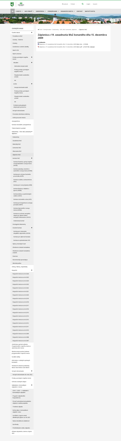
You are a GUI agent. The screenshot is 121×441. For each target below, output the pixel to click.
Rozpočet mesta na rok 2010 (21, 330)
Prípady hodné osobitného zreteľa (21, 76)
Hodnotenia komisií (18, 221)
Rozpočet (22, 270)
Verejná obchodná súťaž (21, 87)
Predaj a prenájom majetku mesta (22, 58)
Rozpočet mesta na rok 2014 (21, 316)
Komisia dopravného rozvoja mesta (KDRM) (21, 209)
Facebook (65, 4)
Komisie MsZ (22, 158)
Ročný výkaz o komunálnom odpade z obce (20, 411)
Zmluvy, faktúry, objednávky (19, 267)
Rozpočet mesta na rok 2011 (21, 326)
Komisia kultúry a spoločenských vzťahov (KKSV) (22, 195)
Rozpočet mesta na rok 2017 (21, 305)
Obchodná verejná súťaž (21, 66)
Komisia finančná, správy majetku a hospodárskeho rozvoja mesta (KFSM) (22, 163)
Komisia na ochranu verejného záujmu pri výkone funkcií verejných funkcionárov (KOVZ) (22, 215)
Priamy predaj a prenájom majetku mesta (21, 70)
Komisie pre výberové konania (21, 237)
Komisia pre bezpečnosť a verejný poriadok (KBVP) (22, 203)
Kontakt (80, 11)
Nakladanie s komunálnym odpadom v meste (22, 386)
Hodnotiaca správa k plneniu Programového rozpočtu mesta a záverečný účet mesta (21, 346)
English (88, 4)
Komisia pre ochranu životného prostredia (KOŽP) (22, 175)
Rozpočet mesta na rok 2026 (21, 274)
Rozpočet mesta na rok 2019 (21, 298)
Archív (22, 84)
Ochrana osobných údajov (19, 381)
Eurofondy (15, 424)
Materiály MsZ (17, 144)
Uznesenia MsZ (17, 147)
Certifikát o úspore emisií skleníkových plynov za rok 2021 (21, 416)
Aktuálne (22, 62)
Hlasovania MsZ (17, 151)
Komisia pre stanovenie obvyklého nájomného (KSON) (21, 232)
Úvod (40, 29)
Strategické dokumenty (19, 224)
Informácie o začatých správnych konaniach (21, 361)
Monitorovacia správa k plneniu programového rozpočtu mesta (21, 352)
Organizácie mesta (67, 11)
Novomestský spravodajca (20, 259)
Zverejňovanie (52, 11)
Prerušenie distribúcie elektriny (21, 114)
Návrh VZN (16, 50)
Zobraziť (92, 47)
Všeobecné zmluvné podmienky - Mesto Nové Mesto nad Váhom (21, 366)
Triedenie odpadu (18, 406)
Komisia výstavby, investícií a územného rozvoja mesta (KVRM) (22, 170)
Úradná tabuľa (22, 32)
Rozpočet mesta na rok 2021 (21, 291)
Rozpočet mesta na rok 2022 (21, 288)
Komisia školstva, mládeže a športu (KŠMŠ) (21, 189)
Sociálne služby (16, 357)
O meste (18, 11)
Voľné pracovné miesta (19, 117)
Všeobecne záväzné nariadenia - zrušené (22, 251)
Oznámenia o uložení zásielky (21, 46)
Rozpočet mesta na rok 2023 (21, 284)
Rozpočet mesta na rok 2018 (21, 302)
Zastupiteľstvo (16, 121)
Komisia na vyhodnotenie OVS (21, 240)
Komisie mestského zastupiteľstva (21, 124)
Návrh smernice (17, 54)
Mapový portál (90, 11)
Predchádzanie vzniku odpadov (21, 428)
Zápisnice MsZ (17, 154)
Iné (15, 80)
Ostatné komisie (22, 228)
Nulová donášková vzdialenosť (21, 421)
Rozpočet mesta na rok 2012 (21, 323)
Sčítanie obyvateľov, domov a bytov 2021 (22, 432)
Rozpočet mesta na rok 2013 (21, 319)
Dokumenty (16, 137)
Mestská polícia (17, 263)
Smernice (15, 256)
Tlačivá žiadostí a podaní (19, 128)
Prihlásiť (73, 4)
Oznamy (15, 43)
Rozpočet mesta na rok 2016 (21, 309)
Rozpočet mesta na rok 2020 (21, 295)
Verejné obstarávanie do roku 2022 (22, 374)
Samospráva (40, 11)
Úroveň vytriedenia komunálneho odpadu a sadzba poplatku (22, 402)
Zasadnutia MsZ (17, 140)
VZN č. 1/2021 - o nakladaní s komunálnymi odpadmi (21, 391)
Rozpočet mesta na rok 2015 (21, 312)
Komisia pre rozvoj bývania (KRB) (22, 185)
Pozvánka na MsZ (17, 36)
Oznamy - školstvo (18, 39)
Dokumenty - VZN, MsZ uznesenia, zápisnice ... (22, 132)
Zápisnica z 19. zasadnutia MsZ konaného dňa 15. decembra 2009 (57, 44)
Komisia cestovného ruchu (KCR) (22, 199)
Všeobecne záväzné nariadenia (21, 247)
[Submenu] (22, 11)
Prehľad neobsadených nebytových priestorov (19, 106)
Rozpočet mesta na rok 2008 (21, 337)
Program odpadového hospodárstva (19, 397)
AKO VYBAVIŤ (28, 11)
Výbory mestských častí (19, 244)
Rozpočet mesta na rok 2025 (21, 277)
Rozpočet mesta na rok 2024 (21, 281)
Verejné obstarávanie (19, 110)
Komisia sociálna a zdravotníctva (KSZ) (22, 180)
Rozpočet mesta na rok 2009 (21, 333)
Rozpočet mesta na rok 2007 (21, 340)
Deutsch (95, 4)
